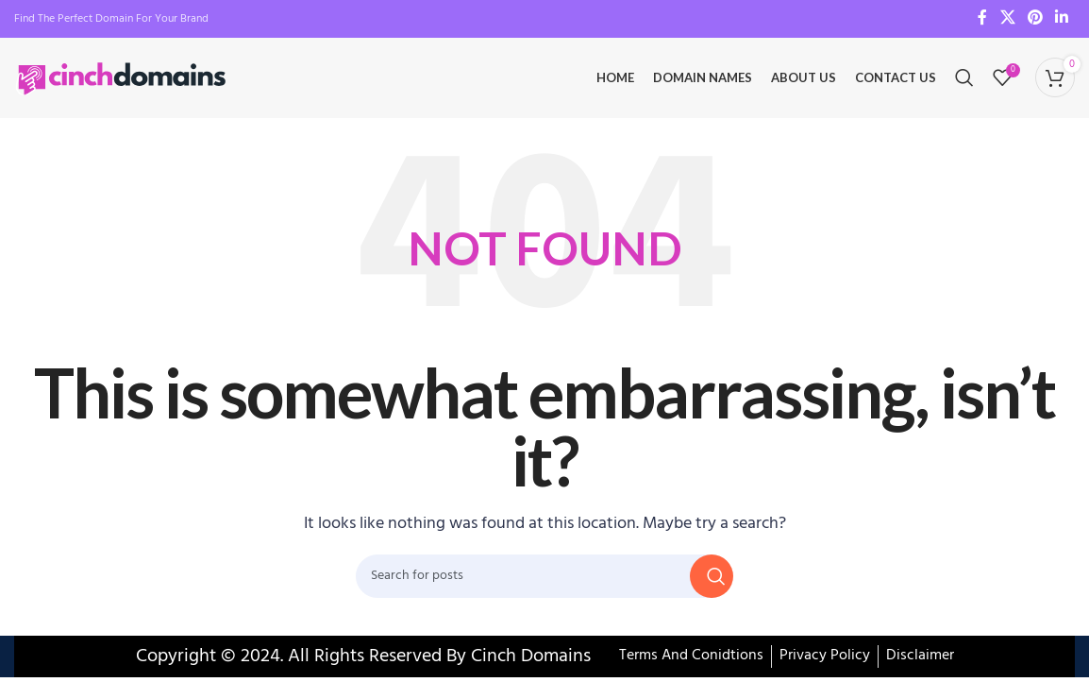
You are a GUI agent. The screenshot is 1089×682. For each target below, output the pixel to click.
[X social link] (1007, 19)
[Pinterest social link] (1034, 19)
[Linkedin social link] (1062, 19)
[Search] (964, 80)
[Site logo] (123, 80)
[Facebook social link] (982, 19)
